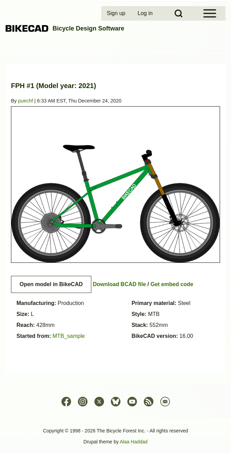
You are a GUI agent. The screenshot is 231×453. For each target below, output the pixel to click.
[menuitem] (116, 13)
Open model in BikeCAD (51, 284)
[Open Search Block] (178, 13)
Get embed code (172, 284)
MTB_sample (69, 336)
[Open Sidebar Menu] (210, 13)
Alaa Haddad (134, 441)
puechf (25, 100)
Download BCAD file (119, 284)
